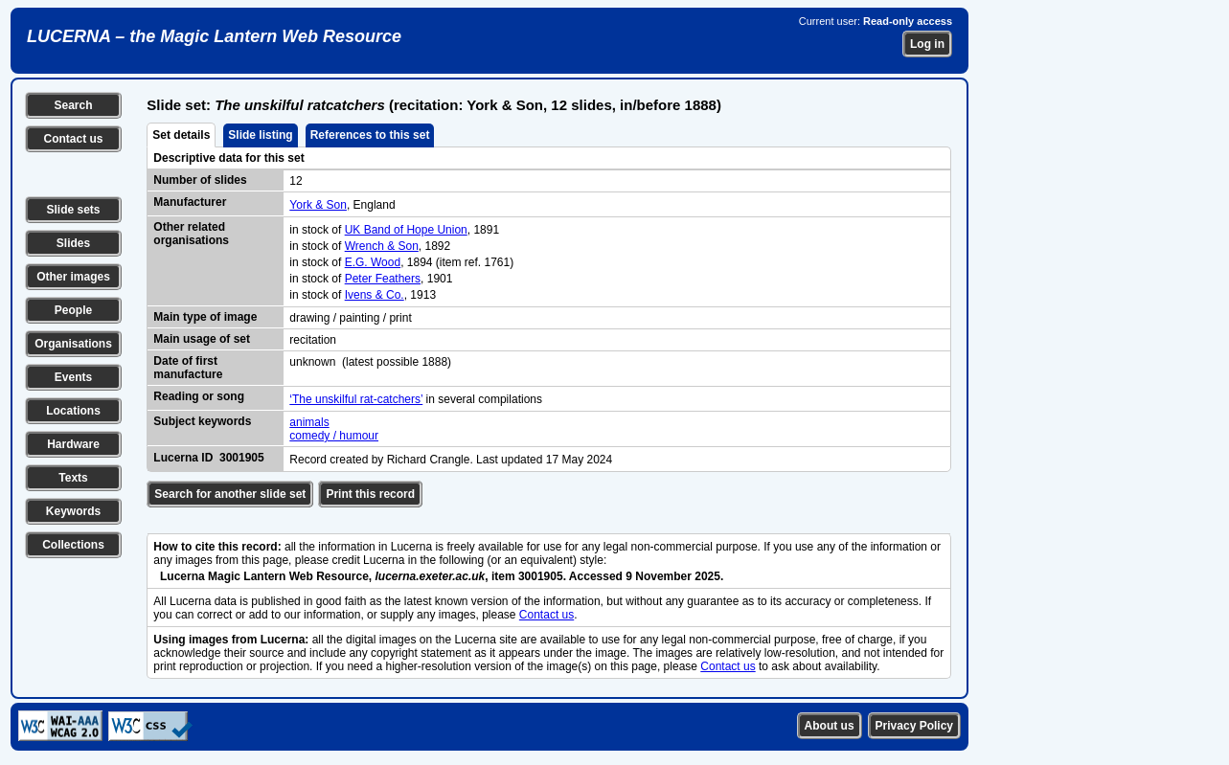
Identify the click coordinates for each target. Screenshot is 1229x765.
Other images (73, 276)
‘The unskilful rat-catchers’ (355, 399)
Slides (73, 243)
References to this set (370, 135)
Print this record (370, 494)
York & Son (318, 205)
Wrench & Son (382, 246)
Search (73, 105)
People (73, 310)
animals (309, 422)
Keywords (73, 511)
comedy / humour (333, 435)
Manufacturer (189, 202)
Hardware (73, 444)
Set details (181, 135)
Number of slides (199, 180)
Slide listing (260, 135)
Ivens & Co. (374, 295)
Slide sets (73, 209)
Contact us (72, 139)
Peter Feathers (383, 278)
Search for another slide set (230, 494)
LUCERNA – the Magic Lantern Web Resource (214, 36)
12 (295, 181)
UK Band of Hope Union (406, 229)
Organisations (73, 343)
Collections (73, 544)
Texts (72, 477)
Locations (73, 410)
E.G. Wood (372, 262)
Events (73, 377)
